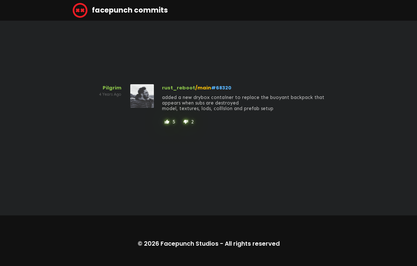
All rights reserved (252, 243)
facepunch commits (120, 10)
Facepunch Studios (189, 243)
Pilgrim (112, 87)
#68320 (221, 87)
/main (203, 87)
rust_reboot (178, 87)
